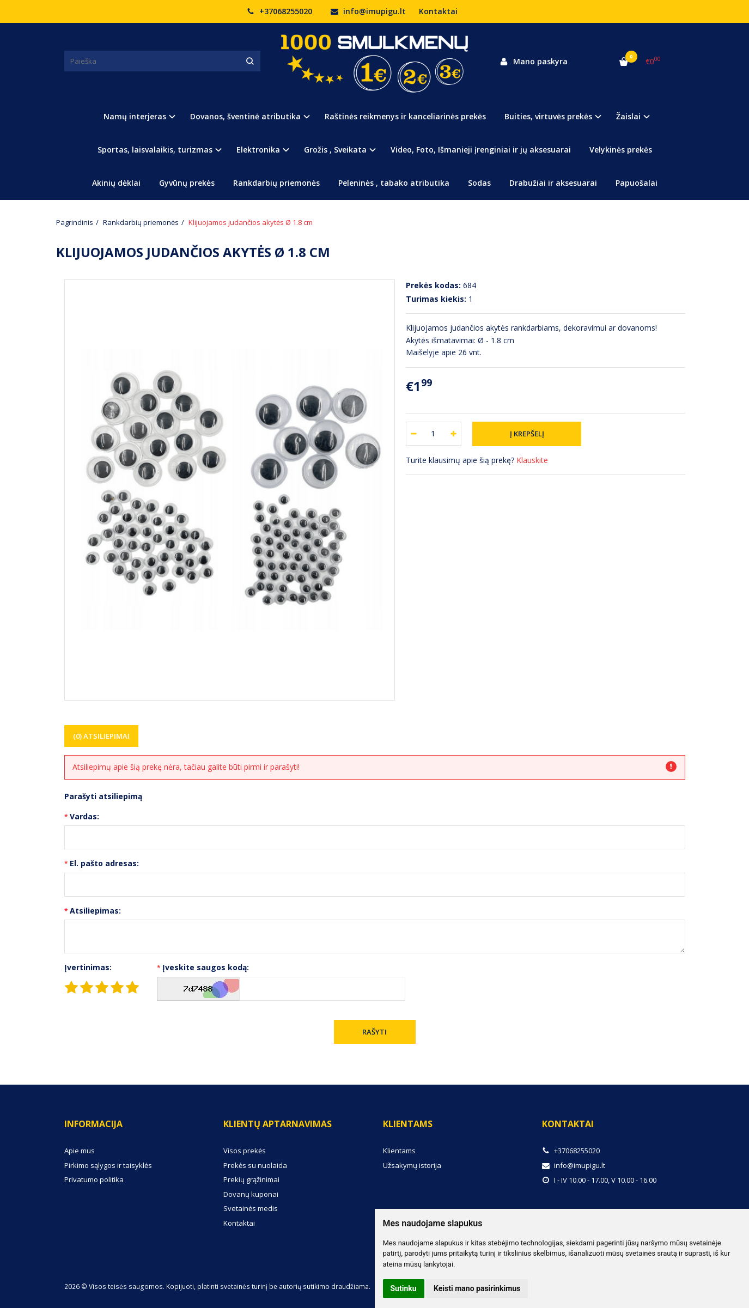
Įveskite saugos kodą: (205, 967)
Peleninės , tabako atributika (393, 183)
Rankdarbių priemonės (276, 183)
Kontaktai (438, 11)
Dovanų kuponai (250, 1194)
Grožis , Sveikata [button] (335, 149)
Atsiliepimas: (95, 910)
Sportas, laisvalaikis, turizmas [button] (155, 149)
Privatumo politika (94, 1179)
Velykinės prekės (620, 149)
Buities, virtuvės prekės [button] (548, 116)
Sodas (479, 183)
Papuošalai (636, 183)
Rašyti (374, 1032)
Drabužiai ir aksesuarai (553, 183)
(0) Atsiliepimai (101, 736)
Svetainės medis (250, 1208)
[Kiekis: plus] (453, 434)
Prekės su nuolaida (255, 1165)
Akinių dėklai (116, 183)
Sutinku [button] (404, 1288)
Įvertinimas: (88, 967)
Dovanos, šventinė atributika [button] (245, 116)
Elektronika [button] (258, 149)
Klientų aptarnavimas (277, 1124)
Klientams (408, 1124)
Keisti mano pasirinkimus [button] (477, 1288)
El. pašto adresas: (104, 863)
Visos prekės (244, 1150)
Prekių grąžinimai (251, 1179)
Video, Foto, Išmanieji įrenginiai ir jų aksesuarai (481, 149)
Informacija (93, 1124)
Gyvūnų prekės (187, 183)
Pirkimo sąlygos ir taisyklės (108, 1165)
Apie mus (79, 1150)
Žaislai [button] (628, 116)
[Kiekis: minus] (414, 434)
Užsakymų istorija (412, 1165)
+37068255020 (279, 11)
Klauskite (532, 460)
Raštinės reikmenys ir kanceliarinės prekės (405, 116)
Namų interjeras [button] (134, 116)
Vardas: (84, 816)
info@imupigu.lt (368, 11)
